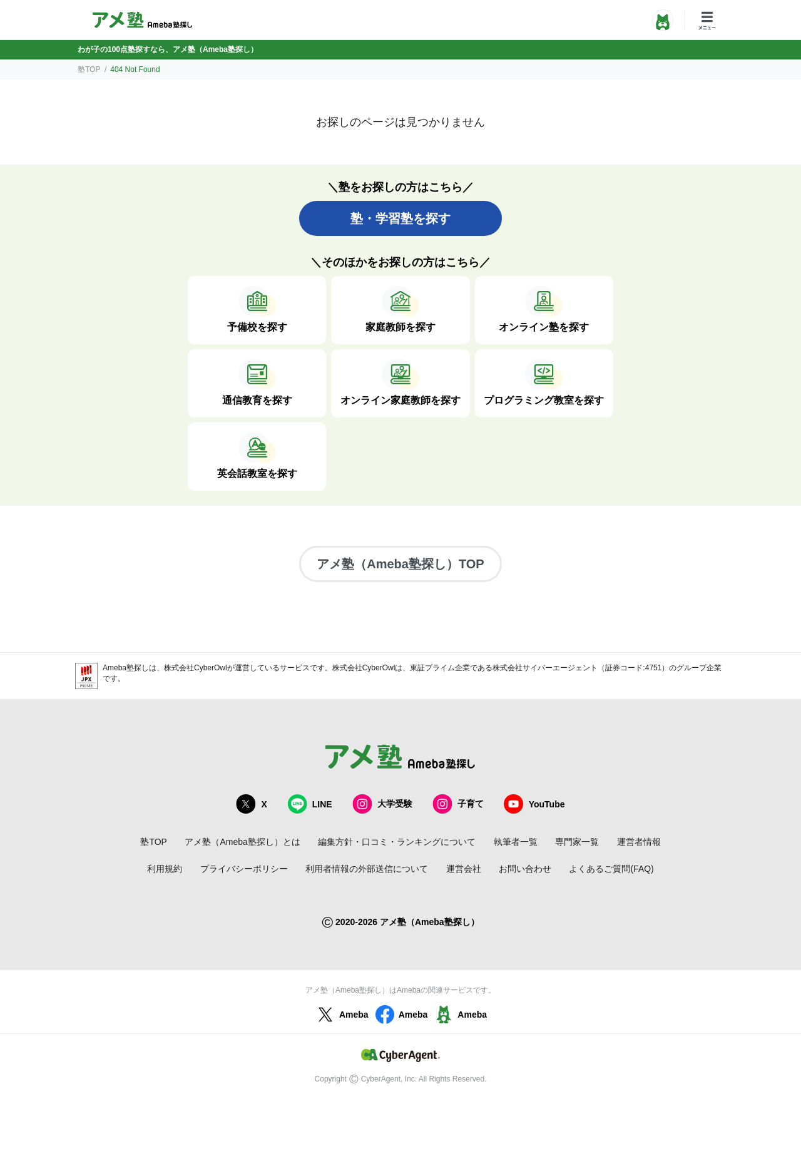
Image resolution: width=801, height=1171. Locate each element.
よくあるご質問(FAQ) (611, 869)
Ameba (341, 1014)
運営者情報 (639, 842)
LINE (309, 804)
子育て (458, 804)
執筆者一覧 (516, 842)
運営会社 (463, 869)
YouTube (534, 804)
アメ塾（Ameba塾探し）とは (242, 842)
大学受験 (382, 804)
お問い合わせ (525, 869)
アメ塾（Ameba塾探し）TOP (400, 564)
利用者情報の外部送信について (366, 869)
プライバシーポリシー (244, 869)
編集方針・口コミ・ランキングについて (397, 842)
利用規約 (164, 869)
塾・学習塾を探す (400, 218)
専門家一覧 (577, 842)
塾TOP (89, 69)
